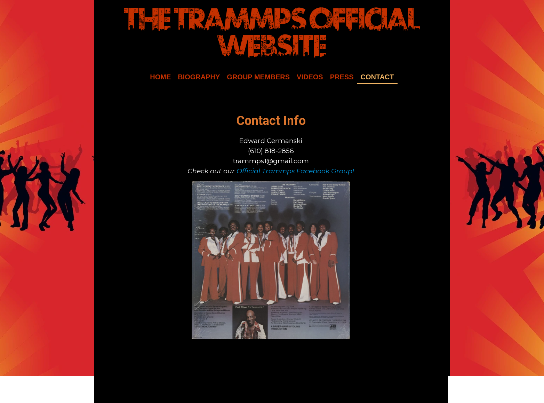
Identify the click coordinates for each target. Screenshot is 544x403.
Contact (377, 77)
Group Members (258, 77)
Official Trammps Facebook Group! (295, 171)
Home (160, 77)
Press (342, 77)
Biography (199, 77)
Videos (310, 77)
